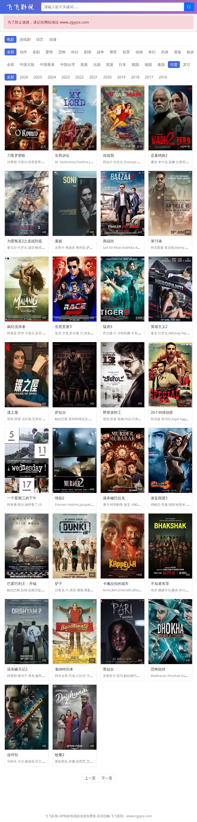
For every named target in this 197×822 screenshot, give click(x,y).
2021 (93, 77)
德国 (148, 64)
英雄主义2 (159, 326)
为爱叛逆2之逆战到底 (24, 240)
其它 (186, 64)
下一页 (106, 778)
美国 (84, 64)
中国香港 (47, 64)
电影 (10, 39)
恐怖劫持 (158, 669)
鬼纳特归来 (64, 669)
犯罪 (126, 51)
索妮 (58, 240)
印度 (174, 64)
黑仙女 (108, 669)
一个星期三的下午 (21, 497)
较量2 (59, 754)
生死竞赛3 (63, 326)
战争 (100, 51)
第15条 (156, 240)
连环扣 (12, 754)
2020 (107, 77)
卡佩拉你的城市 (116, 583)
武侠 (164, 51)
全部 (10, 51)
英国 (109, 64)
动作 (23, 51)
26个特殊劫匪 (162, 412)
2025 (38, 77)
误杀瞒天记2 (17, 669)
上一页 (90, 778)
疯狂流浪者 (16, 326)
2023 (66, 77)
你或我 (108, 155)
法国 (96, 64)
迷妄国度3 (159, 497)
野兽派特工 (112, 412)
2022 (79, 77)
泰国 (161, 64)
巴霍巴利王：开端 (21, 583)
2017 (149, 77)
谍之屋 (12, 412)
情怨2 (59, 497)
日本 (122, 64)
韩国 (135, 64)
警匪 (113, 51)
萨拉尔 (60, 412)
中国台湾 (67, 64)
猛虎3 (107, 326)
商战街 (108, 240)
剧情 (87, 51)
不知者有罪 (160, 583)
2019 (121, 77)
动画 (139, 51)
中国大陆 (27, 64)
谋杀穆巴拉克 (114, 497)
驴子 (58, 583)
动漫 (53, 39)
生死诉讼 (62, 155)
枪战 (190, 51)
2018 (135, 77)
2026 (24, 77)
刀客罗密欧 (16, 155)
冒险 (177, 51)
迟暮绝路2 (159, 155)
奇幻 (152, 51)
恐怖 (62, 51)
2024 (52, 77)
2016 (163, 77)
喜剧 (36, 51)
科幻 (74, 51)
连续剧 (25, 39)
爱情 (49, 51)
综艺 (39, 39)
